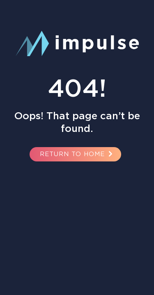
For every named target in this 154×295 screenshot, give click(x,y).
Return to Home (77, 154)
